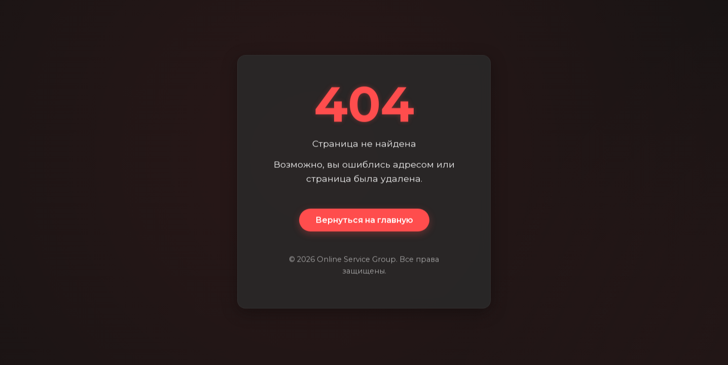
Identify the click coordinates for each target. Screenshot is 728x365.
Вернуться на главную (364, 220)
